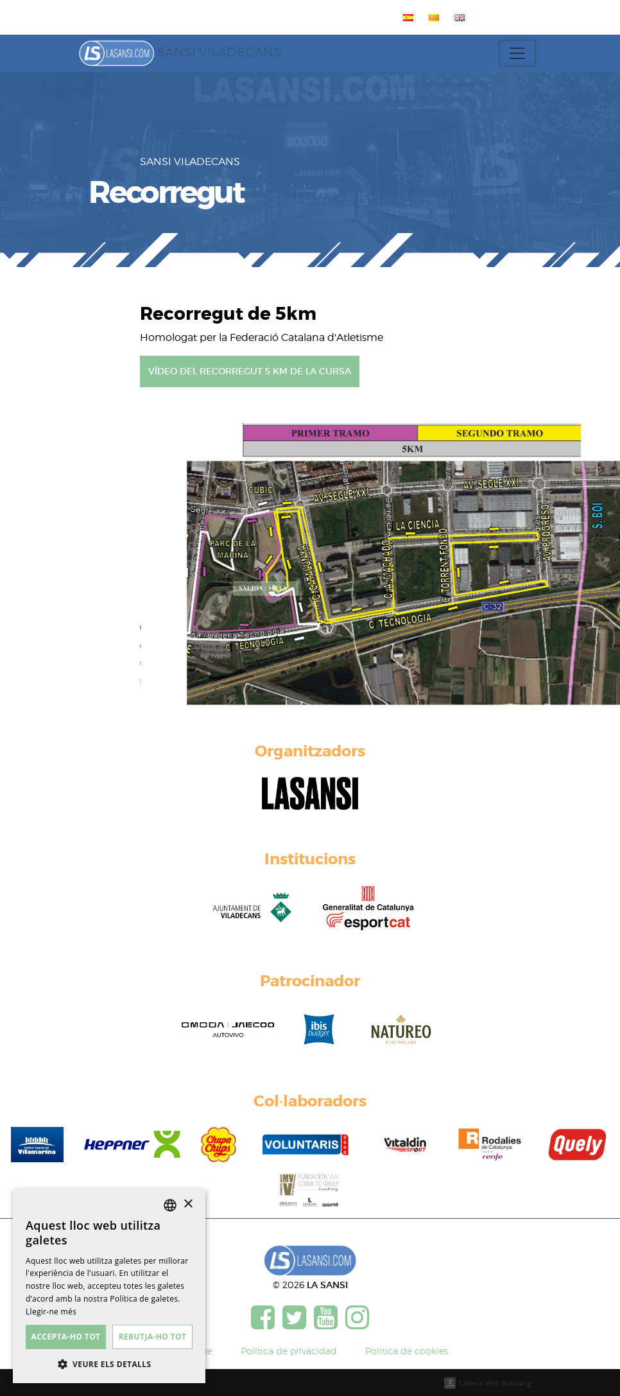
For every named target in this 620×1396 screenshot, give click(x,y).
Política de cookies (406, 1350)
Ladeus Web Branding (495, 1383)
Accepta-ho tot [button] (66, 1336)
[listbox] (170, 1205)
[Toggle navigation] (517, 53)
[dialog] (109, 1286)
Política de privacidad (289, 1350)
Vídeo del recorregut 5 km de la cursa (249, 371)
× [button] (188, 1204)
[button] (109, 1363)
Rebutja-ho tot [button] (153, 1336)
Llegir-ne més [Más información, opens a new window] (51, 1311)
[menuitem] (405, 17)
